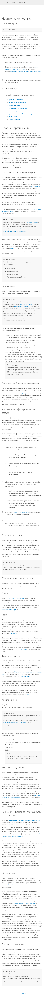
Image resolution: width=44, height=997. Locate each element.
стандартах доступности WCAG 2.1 (24, 903)
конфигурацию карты (9, 609)
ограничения (25, 676)
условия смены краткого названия (15, 722)
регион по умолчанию (17, 598)
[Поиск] (36, 2)
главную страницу (31, 222)
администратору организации (26, 393)
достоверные (36, 186)
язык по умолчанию (16, 619)
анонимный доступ (26, 304)
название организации (22, 306)
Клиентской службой (21, 512)
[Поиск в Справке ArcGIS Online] (20, 2)
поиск (12, 248)
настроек (14, 633)
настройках (24, 649)
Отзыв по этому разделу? (33, 993)
